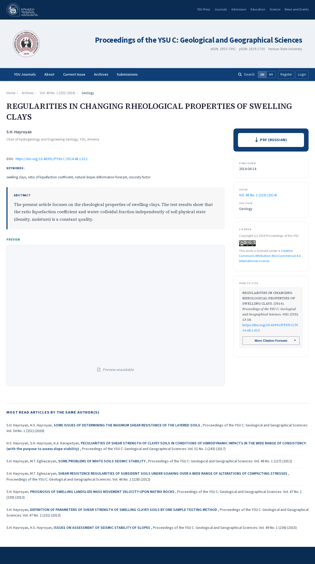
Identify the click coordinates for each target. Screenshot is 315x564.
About (49, 74)
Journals (220, 9)
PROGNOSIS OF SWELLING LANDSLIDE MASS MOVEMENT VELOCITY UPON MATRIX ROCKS (102, 492)
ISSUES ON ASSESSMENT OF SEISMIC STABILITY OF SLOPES (102, 527)
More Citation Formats (271, 341)
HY (271, 74)
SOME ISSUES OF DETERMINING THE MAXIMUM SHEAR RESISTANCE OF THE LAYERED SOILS (127, 425)
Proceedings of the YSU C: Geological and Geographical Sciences (198, 40)
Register (286, 74)
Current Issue (74, 74)
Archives (101, 74)
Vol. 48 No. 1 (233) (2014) (57, 93)
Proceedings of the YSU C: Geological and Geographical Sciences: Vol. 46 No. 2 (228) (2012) (78, 479)
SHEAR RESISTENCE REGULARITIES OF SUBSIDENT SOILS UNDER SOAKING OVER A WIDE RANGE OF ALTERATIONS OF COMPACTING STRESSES (173, 473)
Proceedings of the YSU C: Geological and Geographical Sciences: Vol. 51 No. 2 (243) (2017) (154, 449)
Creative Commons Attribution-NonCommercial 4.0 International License (270, 256)
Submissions (127, 74)
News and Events (297, 9)
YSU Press (203, 9)
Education (258, 9)
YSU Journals (25, 74)
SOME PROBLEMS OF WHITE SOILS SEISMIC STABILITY (102, 461)
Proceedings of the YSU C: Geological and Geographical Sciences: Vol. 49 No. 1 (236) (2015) (225, 527)
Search (246, 74)
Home (10, 93)
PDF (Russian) (273, 140)
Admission (238, 9)
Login (302, 74)
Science (275, 9)
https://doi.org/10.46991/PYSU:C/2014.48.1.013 (51, 159)
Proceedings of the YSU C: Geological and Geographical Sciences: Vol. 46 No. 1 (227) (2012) (220, 461)
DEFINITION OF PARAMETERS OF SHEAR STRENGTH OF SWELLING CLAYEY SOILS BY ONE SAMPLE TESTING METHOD (124, 510)
